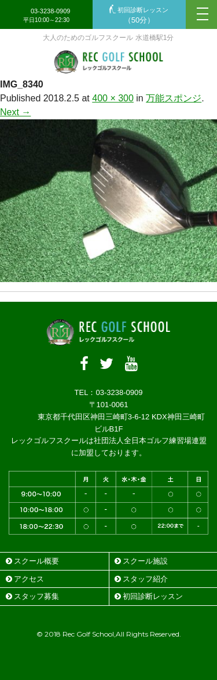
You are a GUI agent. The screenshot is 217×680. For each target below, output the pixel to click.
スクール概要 (32, 561)
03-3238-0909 (46, 15)
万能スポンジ (173, 98)
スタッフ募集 (32, 596)
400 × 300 (113, 98)
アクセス (25, 579)
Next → (15, 112)
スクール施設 (141, 561)
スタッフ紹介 (141, 579)
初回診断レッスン (139, 15)
